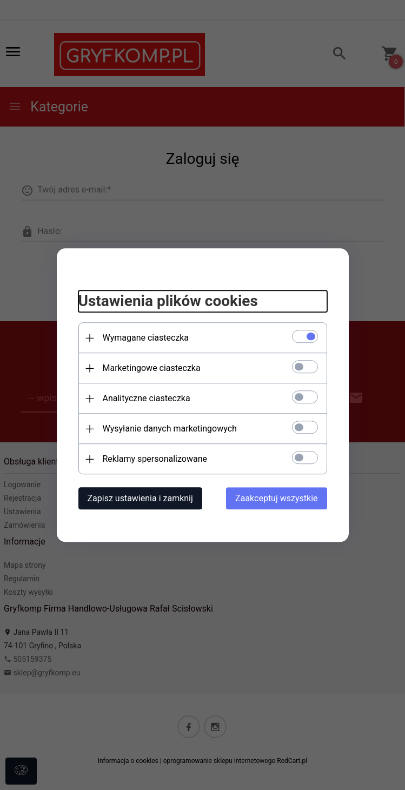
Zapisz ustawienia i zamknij (140, 498)
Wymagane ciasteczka (146, 338)
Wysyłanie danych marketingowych (170, 428)
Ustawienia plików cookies (168, 301)
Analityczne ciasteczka (146, 398)
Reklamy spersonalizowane (155, 459)
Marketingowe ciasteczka (152, 368)
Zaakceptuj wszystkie (276, 498)
